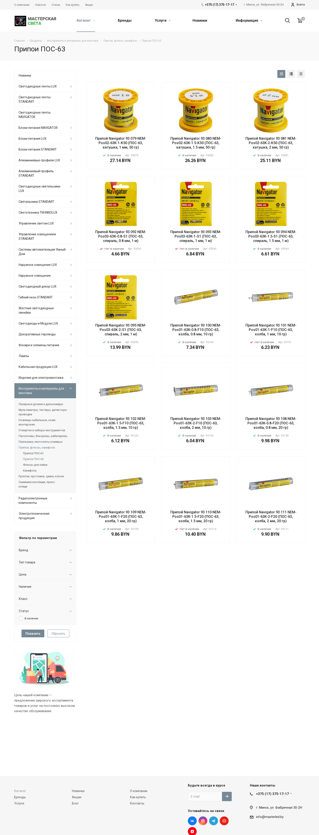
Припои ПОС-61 (33, 453)
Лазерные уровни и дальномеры (41, 404)
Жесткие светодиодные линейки (36, 310)
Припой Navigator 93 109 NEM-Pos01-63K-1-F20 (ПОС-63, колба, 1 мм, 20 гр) (120, 516)
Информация (249, 20)
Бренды (125, 20)
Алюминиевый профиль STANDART (36, 173)
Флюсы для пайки (35, 464)
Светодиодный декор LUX (37, 286)
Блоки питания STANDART (38, 149)
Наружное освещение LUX (38, 265)
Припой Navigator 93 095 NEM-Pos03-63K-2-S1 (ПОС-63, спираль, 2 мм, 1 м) (120, 329)
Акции (76, 797)
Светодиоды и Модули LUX (38, 323)
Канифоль (30, 470)
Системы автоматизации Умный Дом (42, 252)
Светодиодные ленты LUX (38, 86)
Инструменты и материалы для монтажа (41, 391)
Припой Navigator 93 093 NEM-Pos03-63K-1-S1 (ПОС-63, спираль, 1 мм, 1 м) (195, 236)
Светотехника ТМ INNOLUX (38, 212)
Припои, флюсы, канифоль (37, 447)
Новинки (200, 20)
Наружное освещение (35, 275)
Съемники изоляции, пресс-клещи (37, 484)
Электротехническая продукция (34, 516)
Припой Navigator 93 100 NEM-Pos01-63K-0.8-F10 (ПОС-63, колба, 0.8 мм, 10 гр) (195, 329)
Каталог (86, 20)
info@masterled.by (270, 817)
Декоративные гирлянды (37, 334)
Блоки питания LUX (33, 138)
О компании (138, 791)
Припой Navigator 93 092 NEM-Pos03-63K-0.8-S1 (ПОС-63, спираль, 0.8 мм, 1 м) (120, 236)
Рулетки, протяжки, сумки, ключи (41, 476)
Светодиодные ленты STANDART (35, 99)
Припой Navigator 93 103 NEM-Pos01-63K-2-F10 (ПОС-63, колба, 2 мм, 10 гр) (195, 423)
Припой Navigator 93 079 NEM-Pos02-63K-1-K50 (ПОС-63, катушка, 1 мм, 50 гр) (120, 142)
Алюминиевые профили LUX (39, 160)
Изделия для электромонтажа (41, 377)
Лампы (24, 356)
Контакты (137, 803)
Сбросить (58, 633)
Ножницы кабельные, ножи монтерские (37, 422)
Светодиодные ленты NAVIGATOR (35, 115)
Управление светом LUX (36, 223)
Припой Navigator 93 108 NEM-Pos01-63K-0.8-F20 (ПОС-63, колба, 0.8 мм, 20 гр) (270, 423)
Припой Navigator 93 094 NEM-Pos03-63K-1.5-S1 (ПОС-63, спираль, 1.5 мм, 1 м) (270, 236)
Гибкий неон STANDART (36, 297)
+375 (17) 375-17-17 (272, 794)
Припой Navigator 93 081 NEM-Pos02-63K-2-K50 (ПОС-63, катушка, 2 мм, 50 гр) (270, 142)
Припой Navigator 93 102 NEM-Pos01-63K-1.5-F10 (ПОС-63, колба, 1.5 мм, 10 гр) (120, 423)
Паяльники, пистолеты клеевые (40, 441)
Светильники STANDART (36, 201)
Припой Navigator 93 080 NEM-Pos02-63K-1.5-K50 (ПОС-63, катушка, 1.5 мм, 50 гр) (195, 142)
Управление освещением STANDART (37, 236)
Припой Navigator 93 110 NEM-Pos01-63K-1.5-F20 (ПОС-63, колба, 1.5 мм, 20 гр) (195, 516)
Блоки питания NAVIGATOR (38, 128)
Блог (75, 803)
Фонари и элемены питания (39, 345)
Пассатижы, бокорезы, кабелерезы (43, 436)
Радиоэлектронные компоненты (33, 500)
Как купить (138, 797)
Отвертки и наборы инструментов (42, 430)
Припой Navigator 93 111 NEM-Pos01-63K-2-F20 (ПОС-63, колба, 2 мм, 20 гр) (270, 516)
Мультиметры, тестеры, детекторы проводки (43, 412)
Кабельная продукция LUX (38, 367)
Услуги (163, 20)
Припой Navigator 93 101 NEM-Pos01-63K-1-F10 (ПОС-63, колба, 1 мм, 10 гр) (270, 329)
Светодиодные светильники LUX (39, 189)
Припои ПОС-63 (33, 459)
